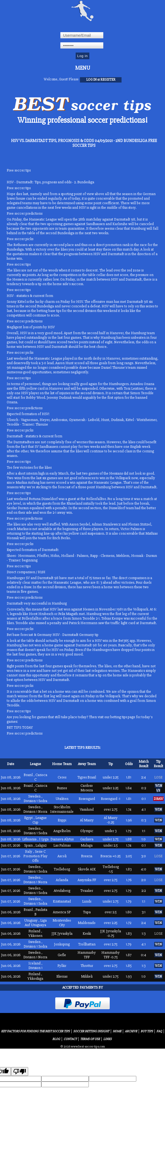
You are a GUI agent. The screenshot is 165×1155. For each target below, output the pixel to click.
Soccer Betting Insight (91, 1031)
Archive (131, 1031)
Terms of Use (90, 1039)
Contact (70, 1039)
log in (91, 79)
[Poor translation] (19, 1071)
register (107, 79)
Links (107, 1039)
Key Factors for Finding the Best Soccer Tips (35, 1031)
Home (117, 1031)
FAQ (159, 1031)
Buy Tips (147, 1031)
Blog (56, 1039)
